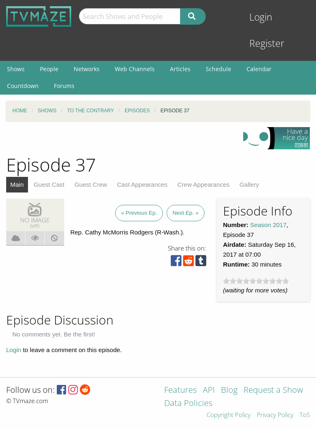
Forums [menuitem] (64, 86)
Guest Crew (90, 184)
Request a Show (273, 390)
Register (266, 43)
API (209, 390)
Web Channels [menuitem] (135, 69)
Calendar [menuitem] (259, 69)
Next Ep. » (185, 213)
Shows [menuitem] (16, 69)
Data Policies (188, 403)
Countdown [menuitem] (23, 86)
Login (260, 17)
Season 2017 (268, 224)
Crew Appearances (203, 184)
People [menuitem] (49, 69)
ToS (305, 415)
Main (17, 184)
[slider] (256, 281)
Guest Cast (49, 184)
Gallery (249, 184)
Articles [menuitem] (180, 69)
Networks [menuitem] (87, 69)
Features (180, 390)
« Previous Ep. (139, 213)
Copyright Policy (229, 415)
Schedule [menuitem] (218, 69)
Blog (229, 390)
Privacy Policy (275, 415)
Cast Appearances (142, 184)
